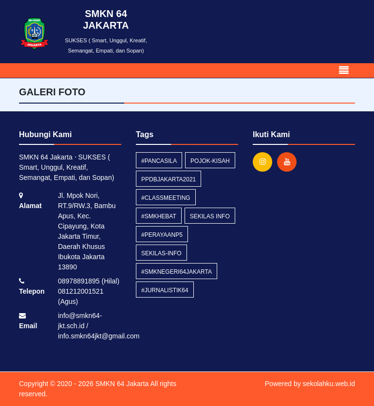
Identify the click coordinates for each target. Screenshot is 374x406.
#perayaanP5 (162, 234)
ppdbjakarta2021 (168, 179)
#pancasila (159, 161)
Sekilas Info (210, 216)
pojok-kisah (210, 161)
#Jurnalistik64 (164, 290)
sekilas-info (161, 253)
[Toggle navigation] (344, 70)
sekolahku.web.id (329, 384)
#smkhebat (158, 216)
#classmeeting (165, 197)
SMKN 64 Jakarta (121, 384)
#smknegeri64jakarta (176, 271)
